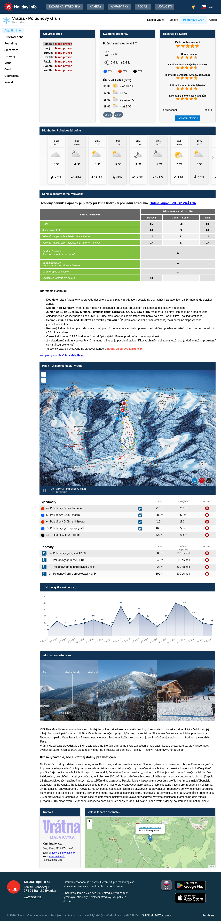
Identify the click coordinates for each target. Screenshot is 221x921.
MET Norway (163, 915)
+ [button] (89, 821)
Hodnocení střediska (188, 118)
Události (165, 6)
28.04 (108, 114)
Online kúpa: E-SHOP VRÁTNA (173, 203)
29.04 (118, 114)
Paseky (173, 19)
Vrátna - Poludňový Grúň (150, 827)
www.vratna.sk (57, 856)
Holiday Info (17, 4)
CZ (210, 6)
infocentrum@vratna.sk (62, 852)
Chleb (213, 19)
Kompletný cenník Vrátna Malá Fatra (62, 355)
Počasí (143, 6)
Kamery (95, 6)
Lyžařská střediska (64, 6)
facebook (208, 915)
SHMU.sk (148, 915)
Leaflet (212, 866)
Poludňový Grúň (193, 19)
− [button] (89, 826)
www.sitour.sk (33, 897)
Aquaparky (119, 6)
